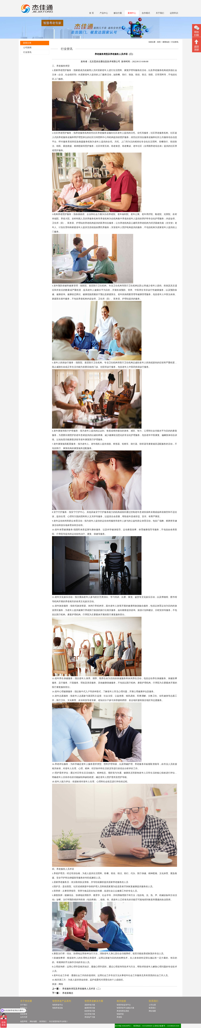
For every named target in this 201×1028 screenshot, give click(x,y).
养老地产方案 (89, 1017)
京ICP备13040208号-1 (123, 1026)
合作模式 (146, 13)
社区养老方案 (89, 1014)
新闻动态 (166, 42)
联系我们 (152, 1008)
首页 (159, 42)
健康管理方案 (89, 1008)
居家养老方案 (89, 1005)
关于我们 (160, 13)
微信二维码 (196, 31)
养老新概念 (67, 993)
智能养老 (120, 1014)
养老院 (119, 1017)
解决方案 (118, 13)
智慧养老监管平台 (124, 1005)
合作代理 (23, 1017)
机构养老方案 (89, 1011)
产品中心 (104, 13)
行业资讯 (27, 52)
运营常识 (174, 13)
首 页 (91, 13)
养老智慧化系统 (123, 1011)
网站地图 (152, 1011)
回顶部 (196, 45)
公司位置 (152, 1005)
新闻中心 (23, 1008)
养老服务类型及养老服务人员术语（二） (82, 988)
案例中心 (132, 13)
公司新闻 (27, 47)
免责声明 (23, 1021)
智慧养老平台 (57, 1005)
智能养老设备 (57, 1008)
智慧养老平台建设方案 (125, 1008)
